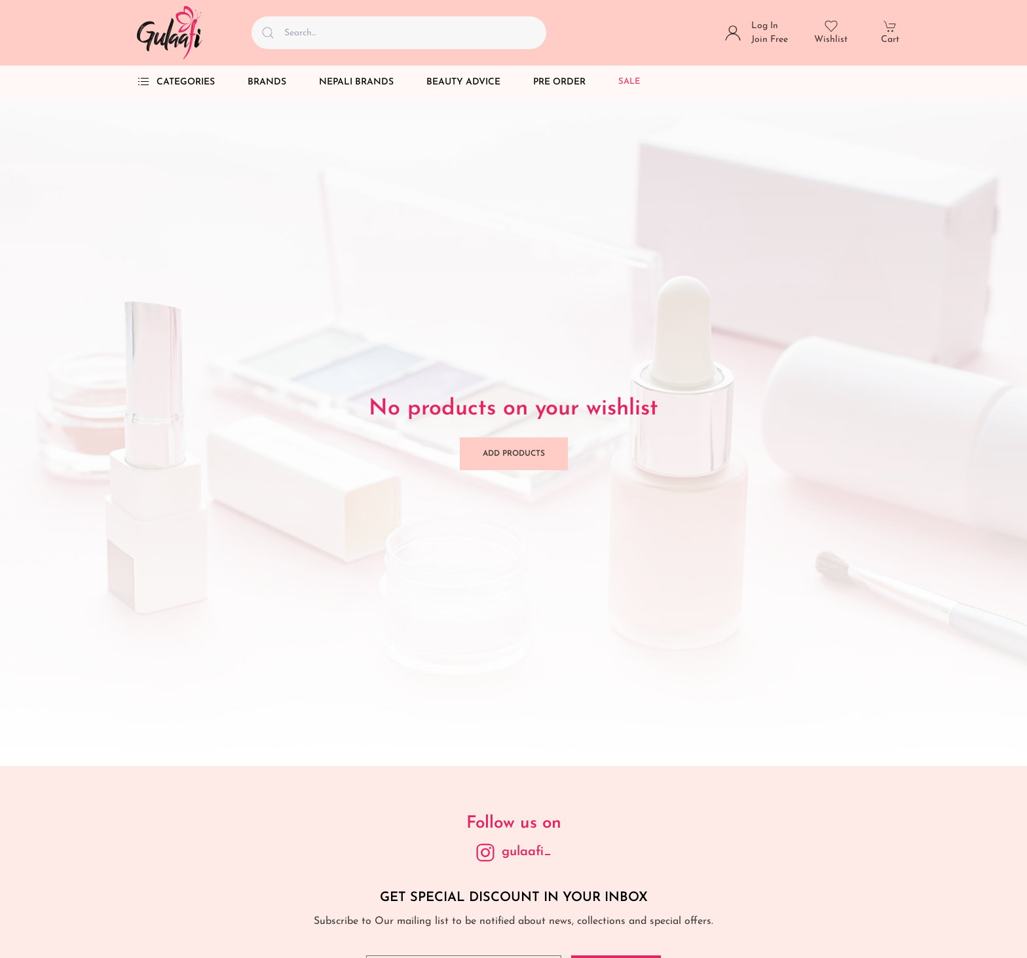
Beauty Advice (463, 82)
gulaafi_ (526, 851)
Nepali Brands (356, 82)
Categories (176, 81)
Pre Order (559, 82)
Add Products (514, 454)
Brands (267, 82)
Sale (629, 81)
